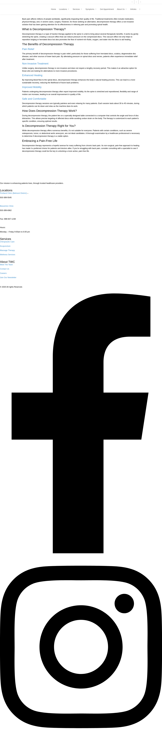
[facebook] (136, 2)
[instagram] (140, 2)
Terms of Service (23, 289)
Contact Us (4, 269)
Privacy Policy (7, 289)
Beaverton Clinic (7, 206)
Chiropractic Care (7, 242)
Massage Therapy (7, 250)
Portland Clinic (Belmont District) (13, 193)
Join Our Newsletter (8, 277)
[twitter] (132, 2)
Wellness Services (7, 255)
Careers (3, 273)
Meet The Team (6, 265)
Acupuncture (5, 246)
